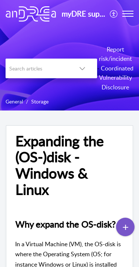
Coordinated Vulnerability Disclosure (116, 77)
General (14, 101)
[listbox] (82, 68)
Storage (40, 101)
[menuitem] (114, 13)
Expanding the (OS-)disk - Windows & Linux (59, 165)
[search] (36, 68)
